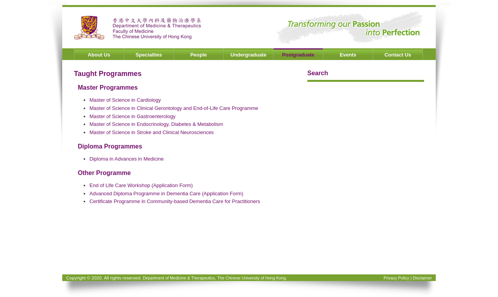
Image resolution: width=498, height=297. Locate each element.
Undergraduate (248, 55)
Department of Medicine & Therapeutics (179, 278)
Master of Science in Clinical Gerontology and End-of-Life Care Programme (173, 108)
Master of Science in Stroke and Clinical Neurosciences (151, 132)
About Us (99, 55)
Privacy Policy (396, 278)
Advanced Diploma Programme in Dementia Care (144, 193)
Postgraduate (298, 55)
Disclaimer (422, 278)
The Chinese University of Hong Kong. (252, 278)
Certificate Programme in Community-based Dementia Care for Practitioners (174, 201)
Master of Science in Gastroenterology (132, 116)
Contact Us (397, 55)
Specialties (149, 55)
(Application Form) (172, 185)
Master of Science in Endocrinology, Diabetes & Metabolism (156, 124)
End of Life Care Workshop (119, 185)
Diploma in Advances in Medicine (126, 159)
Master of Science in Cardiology (125, 100)
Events (348, 55)
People (198, 55)
